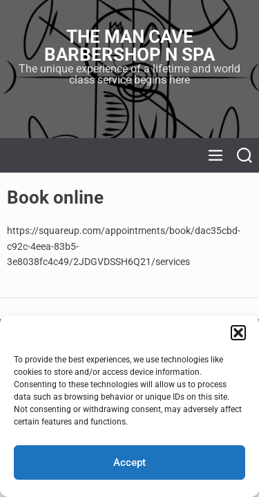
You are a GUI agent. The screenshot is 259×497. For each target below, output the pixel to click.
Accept (129, 462)
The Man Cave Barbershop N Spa (129, 46)
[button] (238, 333)
